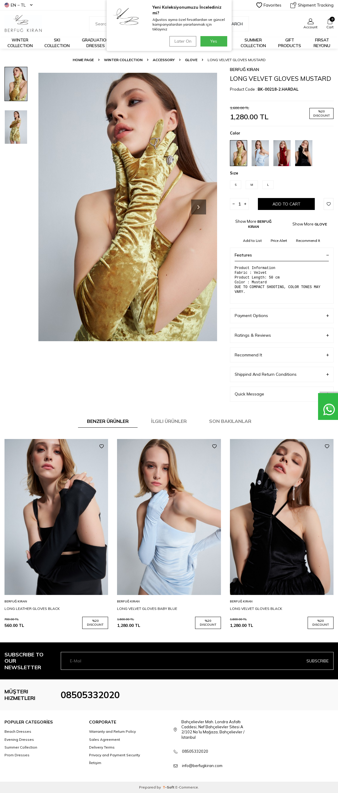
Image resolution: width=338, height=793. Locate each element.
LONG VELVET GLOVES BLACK (256, 608)
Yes (213, 41)
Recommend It (308, 240)
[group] (127, 207)
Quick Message (282, 394)
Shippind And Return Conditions (282, 374)
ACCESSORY (164, 60)
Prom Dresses (16, 755)
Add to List (252, 240)
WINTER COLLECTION (123, 60)
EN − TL (18, 5)
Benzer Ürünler (108, 421)
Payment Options (282, 316)
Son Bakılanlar (230, 421)
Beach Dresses (17, 731)
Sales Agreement (104, 739)
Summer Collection (253, 42)
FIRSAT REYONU (322, 42)
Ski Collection (57, 42)
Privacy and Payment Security (114, 755)
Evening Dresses (19, 739)
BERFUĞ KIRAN (244, 69)
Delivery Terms (102, 747)
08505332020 (90, 695)
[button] (198, 207)
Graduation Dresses (95, 42)
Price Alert (279, 240)
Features (282, 255)
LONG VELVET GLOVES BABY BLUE (147, 608)
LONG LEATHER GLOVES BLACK (32, 608)
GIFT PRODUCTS (289, 42)
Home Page (83, 60)
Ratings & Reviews (282, 335)
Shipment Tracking (312, 5)
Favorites (268, 5)
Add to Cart (286, 204)
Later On (182, 41)
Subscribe (317, 661)
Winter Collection (20, 42)
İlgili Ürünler (169, 421)
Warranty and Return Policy (112, 731)
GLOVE (191, 60)
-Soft (169, 787)
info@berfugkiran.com (202, 765)
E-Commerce (186, 787)
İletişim (95, 762)
